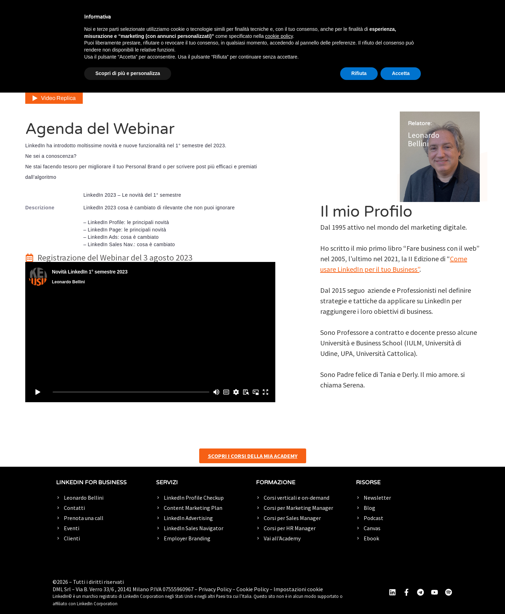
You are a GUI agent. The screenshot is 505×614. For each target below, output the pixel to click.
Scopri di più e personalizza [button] (127, 73)
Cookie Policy (252, 589)
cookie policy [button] (279, 36)
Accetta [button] (401, 73)
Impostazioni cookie (298, 589)
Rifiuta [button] (359, 73)
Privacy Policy (214, 589)
